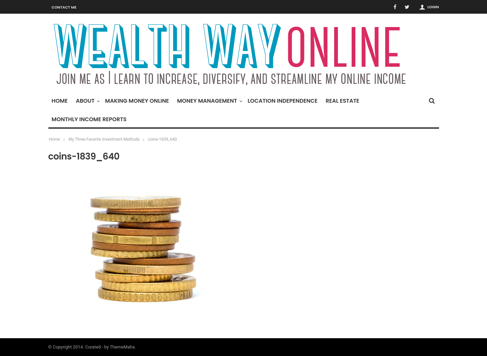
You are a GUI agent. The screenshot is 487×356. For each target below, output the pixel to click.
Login (433, 7)
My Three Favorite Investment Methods (104, 139)
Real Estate (342, 101)
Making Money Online (137, 101)
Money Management (209, 101)
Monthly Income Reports (89, 119)
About (87, 101)
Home (60, 101)
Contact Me (64, 7)
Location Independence (282, 101)
